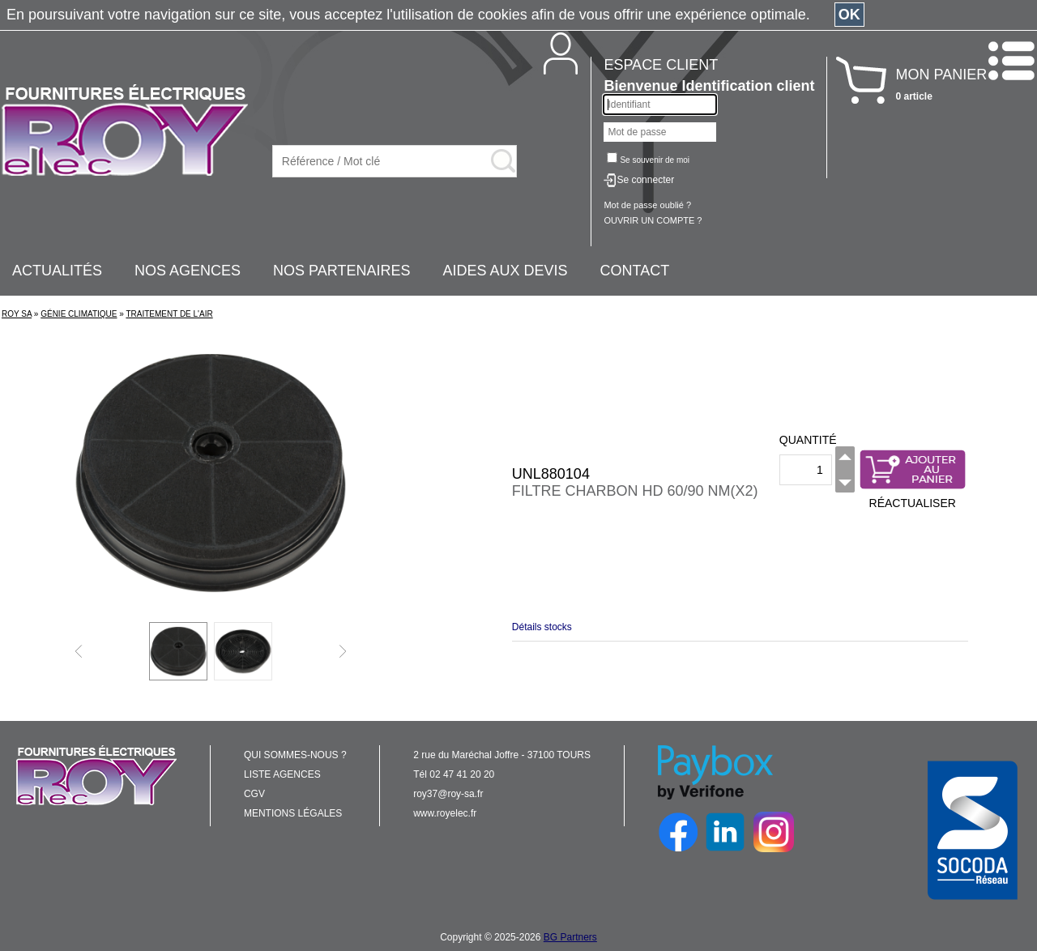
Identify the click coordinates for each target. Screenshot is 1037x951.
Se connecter (645, 180)
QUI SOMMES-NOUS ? (295, 755)
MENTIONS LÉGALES (293, 813)
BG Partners (570, 937)
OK (849, 14)
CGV (254, 794)
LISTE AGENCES (282, 774)
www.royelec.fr (444, 813)
